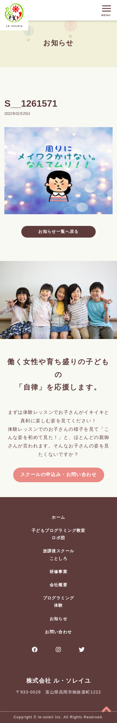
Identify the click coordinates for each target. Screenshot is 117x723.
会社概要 (59, 584)
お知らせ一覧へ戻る (58, 231)
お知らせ (59, 618)
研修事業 (59, 571)
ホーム (58, 517)
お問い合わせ (58, 631)
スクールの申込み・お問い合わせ (58, 474)
